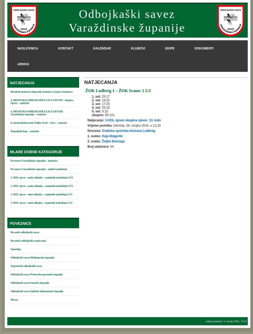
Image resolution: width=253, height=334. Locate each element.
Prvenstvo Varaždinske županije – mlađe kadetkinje (39, 169)
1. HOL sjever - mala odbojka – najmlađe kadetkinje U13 (42, 177)
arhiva (23, 64)
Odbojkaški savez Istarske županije (30, 282)
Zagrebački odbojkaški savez (26, 266)
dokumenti (204, 48)
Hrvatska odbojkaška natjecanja (28, 240)
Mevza (14, 299)
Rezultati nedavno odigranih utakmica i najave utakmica (42, 91)
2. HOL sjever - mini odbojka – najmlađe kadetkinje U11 (41, 202)
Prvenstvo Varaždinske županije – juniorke (34, 160)
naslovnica (27, 48)
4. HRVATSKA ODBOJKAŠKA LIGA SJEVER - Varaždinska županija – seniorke (37, 113)
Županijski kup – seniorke (25, 131)
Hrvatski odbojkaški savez (25, 232)
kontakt (65, 48)
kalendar (102, 48)
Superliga (16, 249)
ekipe (169, 48)
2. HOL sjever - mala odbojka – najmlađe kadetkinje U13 (42, 186)
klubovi (138, 48)
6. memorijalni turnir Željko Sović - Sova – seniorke (39, 122)
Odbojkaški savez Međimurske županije (32, 257)
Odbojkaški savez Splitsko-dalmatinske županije (37, 291)
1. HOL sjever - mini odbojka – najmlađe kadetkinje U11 (41, 194)
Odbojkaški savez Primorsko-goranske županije (37, 274)
